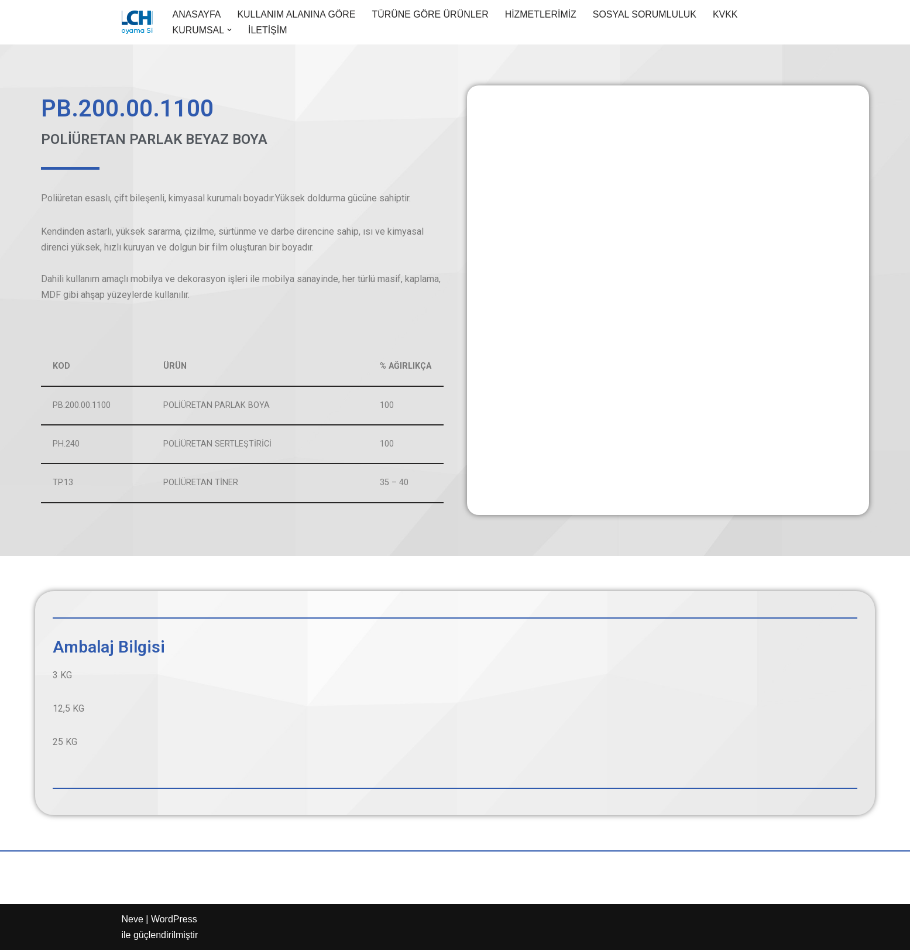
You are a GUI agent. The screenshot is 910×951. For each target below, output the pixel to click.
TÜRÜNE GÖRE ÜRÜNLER (431, 14)
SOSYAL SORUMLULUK (646, 14)
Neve (132, 920)
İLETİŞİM (267, 30)
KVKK (727, 14)
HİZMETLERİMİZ (542, 14)
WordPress (174, 920)
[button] (229, 30)
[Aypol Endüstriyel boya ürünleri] (137, 22)
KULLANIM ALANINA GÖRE (297, 14)
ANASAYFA (197, 14)
